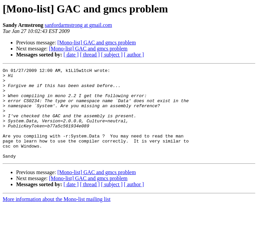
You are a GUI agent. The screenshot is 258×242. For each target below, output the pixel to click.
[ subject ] (112, 54)
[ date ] (71, 54)
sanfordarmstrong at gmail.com (78, 25)
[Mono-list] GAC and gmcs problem (96, 42)
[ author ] (134, 54)
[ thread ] (90, 54)
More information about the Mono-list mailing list (57, 217)
